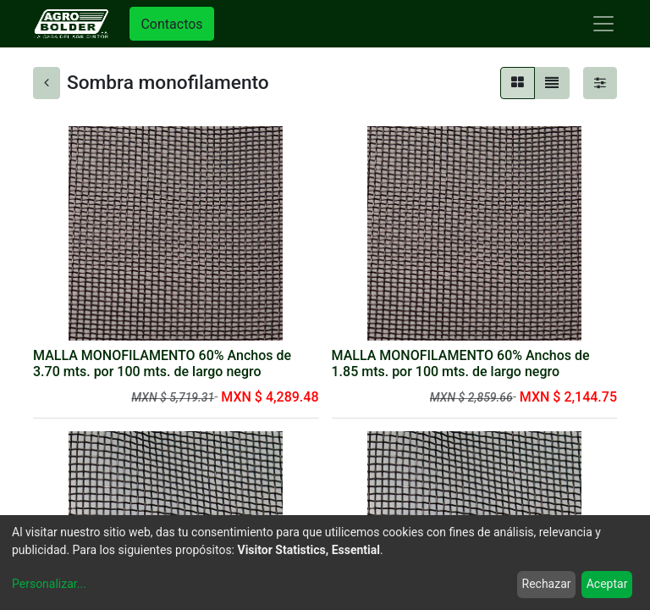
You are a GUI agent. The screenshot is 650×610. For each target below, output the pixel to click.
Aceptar (607, 584)
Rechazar (546, 584)
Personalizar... (49, 584)
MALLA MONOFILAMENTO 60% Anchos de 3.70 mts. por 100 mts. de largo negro (162, 363)
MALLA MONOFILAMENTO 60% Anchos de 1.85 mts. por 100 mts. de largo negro (461, 363)
